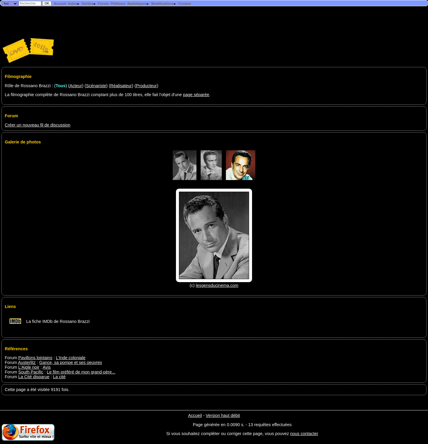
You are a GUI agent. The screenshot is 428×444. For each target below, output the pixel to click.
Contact (184, 3)
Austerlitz (27, 362)
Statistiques (138, 3)
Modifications (163, 3)
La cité (59, 376)
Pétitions (118, 3)
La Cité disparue (34, 376)
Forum (103, 3)
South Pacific (30, 372)
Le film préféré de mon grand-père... (81, 372)
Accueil (60, 3)
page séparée (196, 94)
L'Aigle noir (29, 367)
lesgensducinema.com (217, 285)
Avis (47, 367)
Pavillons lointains (35, 357)
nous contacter (304, 433)
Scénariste (96, 85)
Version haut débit (223, 415)
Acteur (76, 85)
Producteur (146, 85)
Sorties (89, 3)
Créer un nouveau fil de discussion (37, 125)
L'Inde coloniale (71, 357)
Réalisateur (121, 85)
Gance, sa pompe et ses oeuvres (70, 362)
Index (74, 3)
